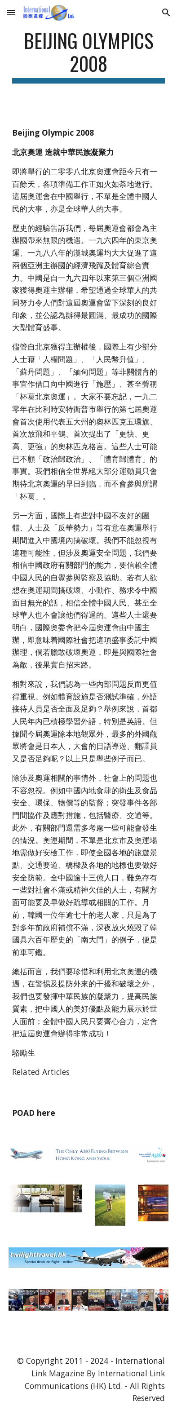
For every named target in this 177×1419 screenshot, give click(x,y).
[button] (11, 12)
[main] (88, 56)
